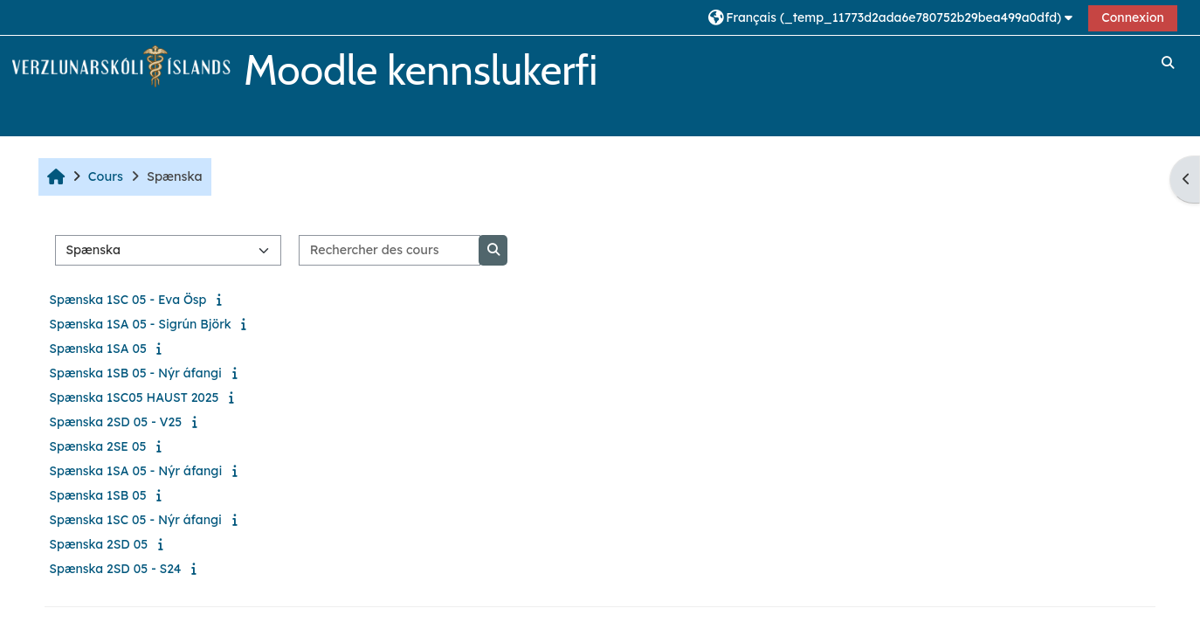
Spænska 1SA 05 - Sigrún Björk (140, 324)
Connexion (1132, 17)
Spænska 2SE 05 (97, 446)
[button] (892, 17)
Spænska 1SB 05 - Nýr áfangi (135, 373)
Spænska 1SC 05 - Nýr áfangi (135, 520)
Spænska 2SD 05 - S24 (115, 569)
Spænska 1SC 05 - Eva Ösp (127, 300)
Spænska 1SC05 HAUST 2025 (133, 397)
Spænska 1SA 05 (98, 348)
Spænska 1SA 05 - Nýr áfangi (135, 471)
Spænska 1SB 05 (97, 495)
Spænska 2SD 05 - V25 (115, 422)
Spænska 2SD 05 (98, 544)
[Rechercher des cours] (389, 250)
